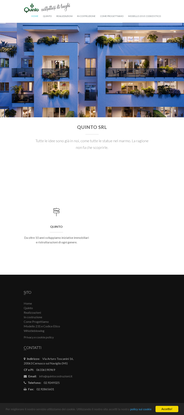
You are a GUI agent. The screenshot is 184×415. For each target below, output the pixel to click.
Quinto (47, 16)
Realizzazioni (64, 16)
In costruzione (86, 16)
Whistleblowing (34, 330)
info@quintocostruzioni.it (55, 376)
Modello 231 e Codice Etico (144, 16)
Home (34, 16)
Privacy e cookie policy (39, 337)
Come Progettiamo (112, 16)
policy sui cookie (141, 409)
